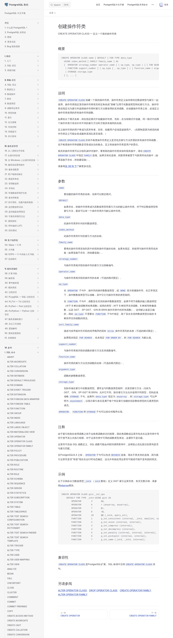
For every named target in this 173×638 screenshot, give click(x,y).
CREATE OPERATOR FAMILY (135, 590)
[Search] (60, 5)
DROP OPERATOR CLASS (103, 590)
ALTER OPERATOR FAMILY (72, 594)
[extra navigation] (153, 4)
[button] (38, 23)
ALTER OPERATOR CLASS (72, 590)
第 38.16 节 (71, 166)
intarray (64, 485)
